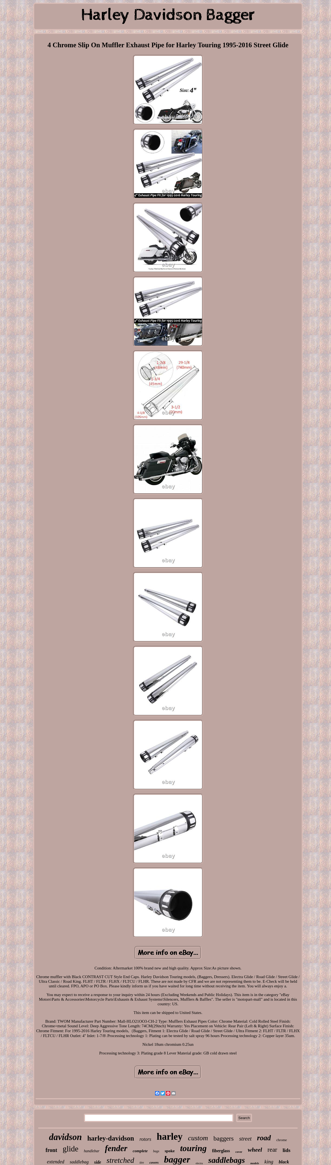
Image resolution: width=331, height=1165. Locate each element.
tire (142, 1162)
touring (193, 1148)
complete (140, 1151)
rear (272, 1149)
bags (156, 1151)
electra (199, 1163)
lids (287, 1150)
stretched (120, 1160)
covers (154, 1162)
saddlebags (226, 1159)
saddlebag (79, 1161)
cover (238, 1151)
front (51, 1150)
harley (169, 1136)
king (268, 1161)
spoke (170, 1151)
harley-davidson (110, 1138)
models (254, 1163)
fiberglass (221, 1150)
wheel (255, 1149)
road (264, 1138)
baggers (223, 1138)
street (245, 1138)
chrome (281, 1140)
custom (198, 1138)
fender (116, 1148)
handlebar (92, 1151)
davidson (65, 1137)
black (284, 1161)
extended (55, 1161)
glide (70, 1148)
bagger (177, 1159)
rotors (145, 1139)
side (97, 1162)
